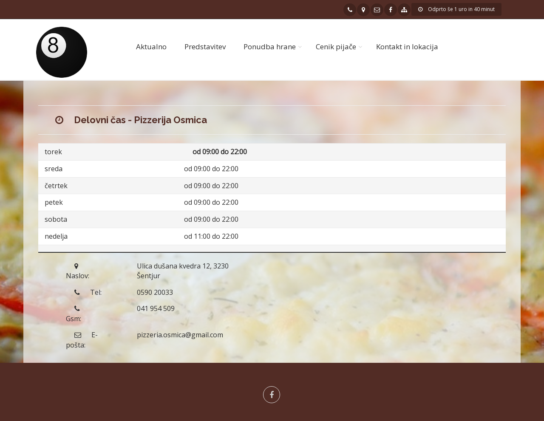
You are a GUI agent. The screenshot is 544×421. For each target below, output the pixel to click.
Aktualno (151, 46)
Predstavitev (205, 46)
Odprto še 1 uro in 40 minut (456, 9)
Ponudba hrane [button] (270, 46)
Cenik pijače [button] (336, 46)
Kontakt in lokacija (407, 46)
